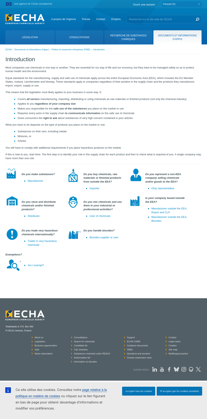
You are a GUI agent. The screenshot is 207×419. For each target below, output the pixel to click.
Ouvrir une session (144, 4)
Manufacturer (35, 180)
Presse (86, 19)
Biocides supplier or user (104, 237)
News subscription (44, 353)
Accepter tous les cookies (138, 391)
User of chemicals (100, 215)
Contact (100, 19)
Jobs (37, 349)
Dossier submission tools (139, 357)
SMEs (130, 349)
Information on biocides (85, 361)
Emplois (116, 19)
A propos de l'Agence (63, 19)
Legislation (40, 341)
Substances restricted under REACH (92, 353)
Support (131, 337)
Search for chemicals (84, 341)
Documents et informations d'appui (32, 49)
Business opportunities (46, 345)
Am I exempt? (36, 265)
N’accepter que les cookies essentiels (179, 391)
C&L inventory (81, 349)
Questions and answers (138, 353)
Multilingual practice (178, 353)
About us (39, 337)
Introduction (99, 49)
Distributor (34, 215)
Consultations (81, 337)
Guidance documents (137, 345)
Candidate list (81, 345)
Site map (173, 349)
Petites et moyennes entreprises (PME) (71, 49)
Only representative (162, 188)
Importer (94, 188)
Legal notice (175, 341)
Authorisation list (82, 357)
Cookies (173, 345)
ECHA (8, 49)
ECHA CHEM (133, 341)
